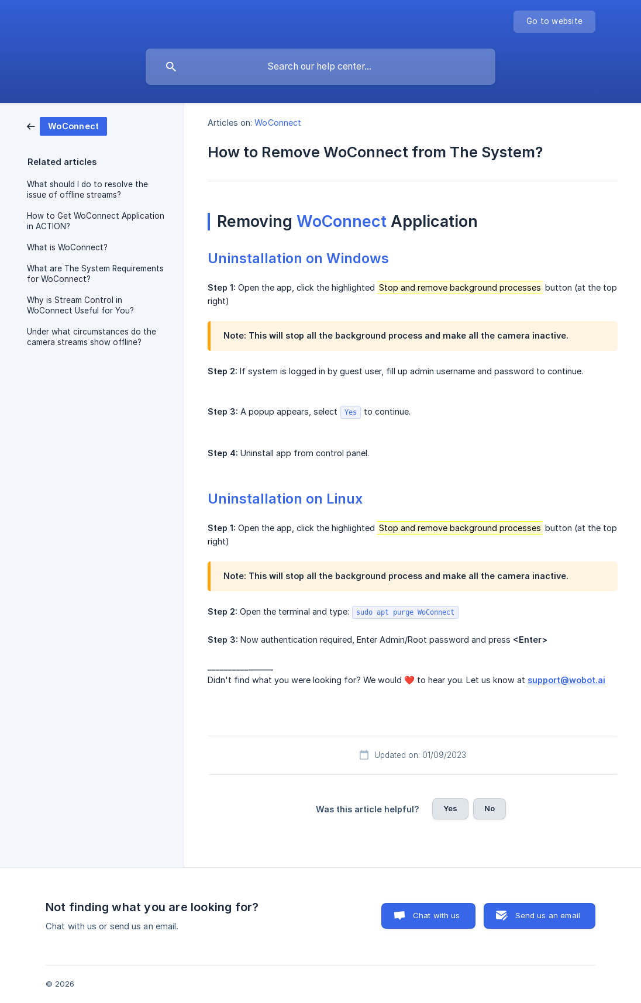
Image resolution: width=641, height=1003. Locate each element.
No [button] (489, 808)
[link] (67, 125)
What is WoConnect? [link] (67, 247)
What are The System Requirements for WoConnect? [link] (95, 274)
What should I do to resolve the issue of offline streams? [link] (87, 189)
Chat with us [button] (436, 915)
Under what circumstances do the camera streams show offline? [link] (91, 337)
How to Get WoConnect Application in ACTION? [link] (95, 221)
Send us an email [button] (547, 915)
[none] (554, 22)
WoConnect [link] (277, 122)
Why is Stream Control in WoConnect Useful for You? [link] (80, 305)
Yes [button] (450, 808)
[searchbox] (320, 67)
